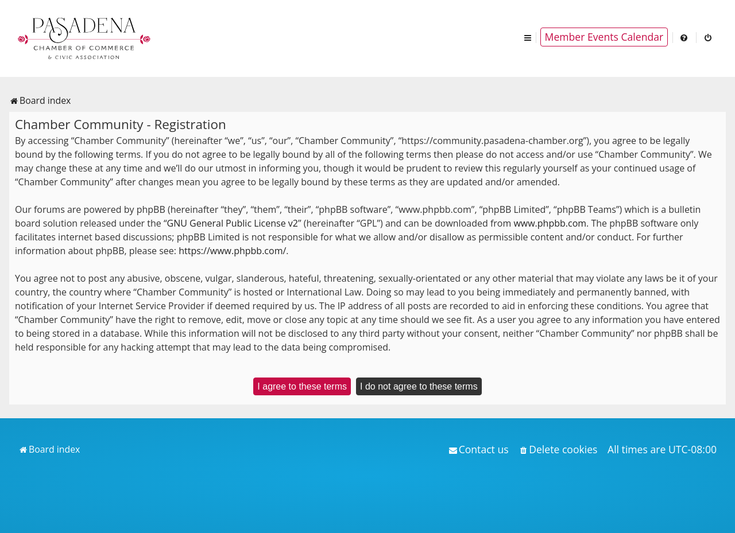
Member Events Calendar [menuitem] (604, 37)
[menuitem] (684, 37)
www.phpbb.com (549, 223)
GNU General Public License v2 (232, 223)
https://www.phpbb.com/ (232, 250)
